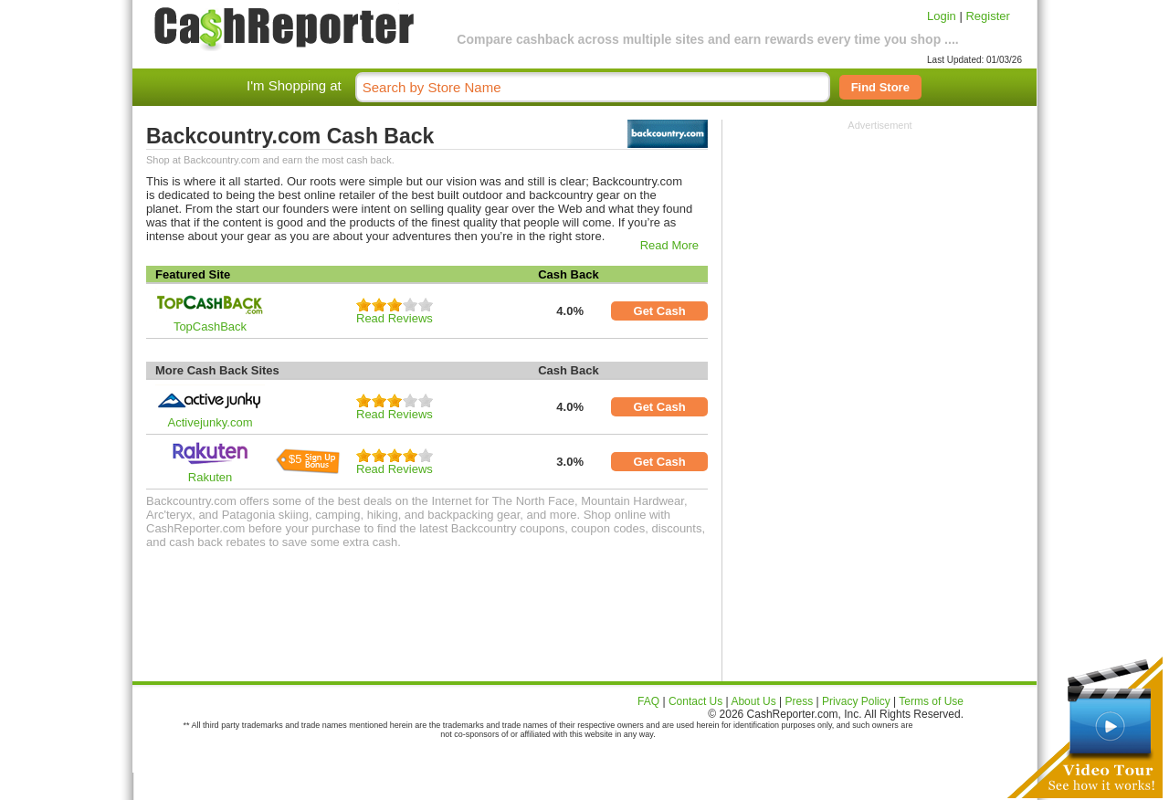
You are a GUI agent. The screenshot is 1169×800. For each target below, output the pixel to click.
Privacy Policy (856, 701)
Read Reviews (394, 318)
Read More (669, 245)
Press (799, 701)
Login (941, 16)
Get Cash (660, 311)
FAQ (648, 701)
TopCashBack (210, 326)
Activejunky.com (210, 422)
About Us (753, 701)
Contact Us (695, 701)
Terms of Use (931, 701)
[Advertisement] (880, 245)
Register (987, 16)
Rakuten (210, 477)
